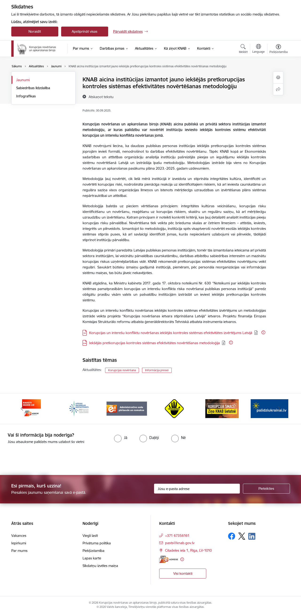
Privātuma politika (97, 543)
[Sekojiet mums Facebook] (231, 536)
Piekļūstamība (93, 550)
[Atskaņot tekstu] (101, 97)
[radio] (120, 437)
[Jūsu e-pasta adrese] (197, 489)
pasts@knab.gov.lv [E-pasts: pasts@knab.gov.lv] (179, 543)
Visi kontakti (182, 573)
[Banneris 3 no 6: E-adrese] (79, 408)
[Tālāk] (279, 408)
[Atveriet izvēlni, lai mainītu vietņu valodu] (258, 49)
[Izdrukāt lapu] (278, 77)
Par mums (19, 550)
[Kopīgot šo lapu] (278, 89)
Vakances (18, 535)
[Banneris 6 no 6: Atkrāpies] (222, 408)
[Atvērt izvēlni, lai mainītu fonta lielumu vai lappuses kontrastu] (278, 49)
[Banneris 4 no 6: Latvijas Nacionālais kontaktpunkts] (126, 408)
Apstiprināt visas (84, 31)
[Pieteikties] (266, 489)
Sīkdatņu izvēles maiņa (100, 565)
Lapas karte (92, 558)
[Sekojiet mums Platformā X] (241, 536)
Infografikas (26, 96)
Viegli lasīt (90, 535)
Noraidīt (34, 31)
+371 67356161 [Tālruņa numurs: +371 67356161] (177, 535)
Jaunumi (23, 80)
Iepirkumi (18, 543)
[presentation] (39, 457)
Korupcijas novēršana (122, 370)
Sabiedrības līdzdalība (33, 88)
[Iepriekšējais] (22, 408)
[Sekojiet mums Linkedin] (251, 536)
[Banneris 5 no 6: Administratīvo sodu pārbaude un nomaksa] (174, 408)
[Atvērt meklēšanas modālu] (243, 49)
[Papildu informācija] (263, 332)
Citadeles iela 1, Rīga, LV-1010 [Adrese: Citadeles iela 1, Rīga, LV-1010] (188, 550)
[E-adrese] (168, 559)
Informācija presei (157, 370)
